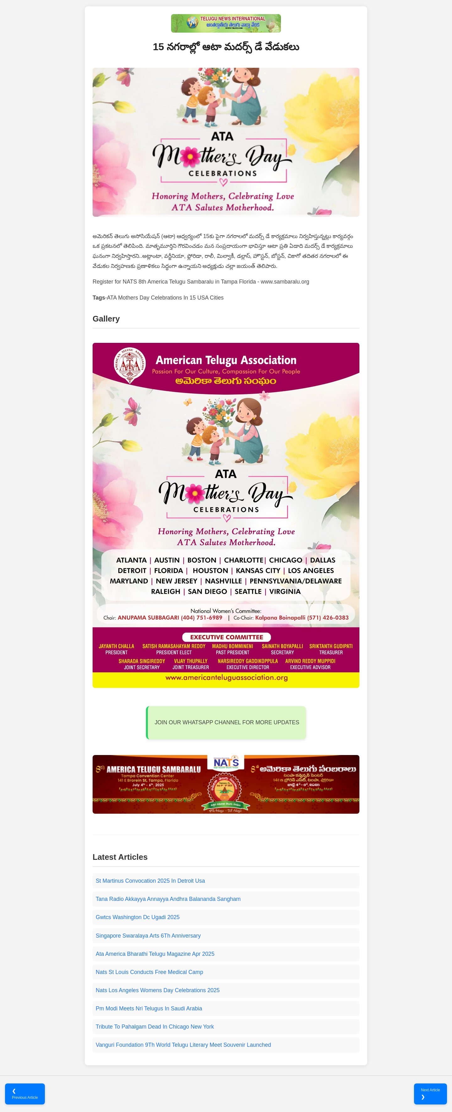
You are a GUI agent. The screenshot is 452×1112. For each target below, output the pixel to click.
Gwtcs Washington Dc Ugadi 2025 (138, 917)
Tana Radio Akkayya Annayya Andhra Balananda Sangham (168, 899)
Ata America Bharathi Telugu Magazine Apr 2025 (155, 954)
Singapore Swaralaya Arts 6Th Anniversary (148, 936)
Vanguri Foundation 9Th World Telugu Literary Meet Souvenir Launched (183, 1045)
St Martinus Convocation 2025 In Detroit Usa (150, 881)
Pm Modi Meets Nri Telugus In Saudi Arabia (149, 1008)
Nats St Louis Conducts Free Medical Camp (149, 972)
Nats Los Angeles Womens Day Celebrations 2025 (158, 990)
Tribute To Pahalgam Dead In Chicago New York (155, 1027)
